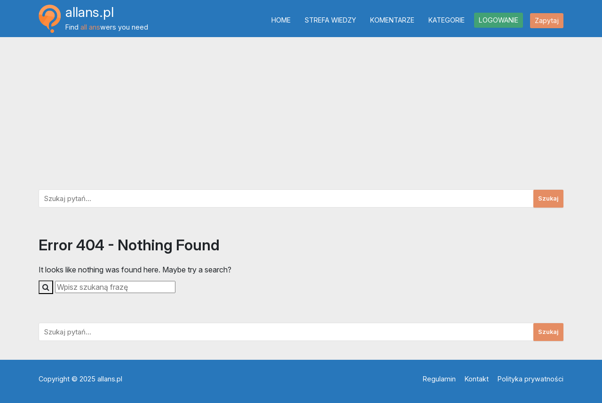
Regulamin (439, 379)
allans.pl (89, 12)
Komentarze (392, 20)
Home (281, 20)
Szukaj (548, 198)
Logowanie (498, 20)
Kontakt (477, 379)
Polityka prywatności (530, 379)
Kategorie (446, 20)
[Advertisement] (301, 110)
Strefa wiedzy (330, 20)
